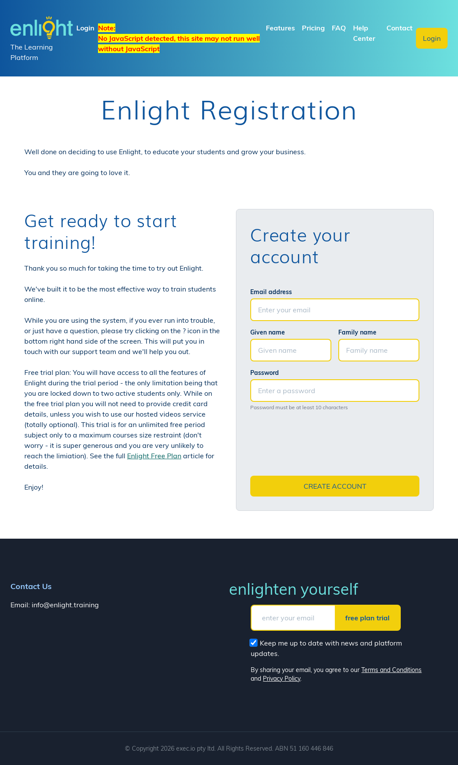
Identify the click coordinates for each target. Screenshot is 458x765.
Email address (271, 292)
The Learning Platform (41, 38)
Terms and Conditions (391, 670)
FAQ (339, 27)
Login (432, 38)
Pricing (313, 27)
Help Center (364, 33)
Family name (357, 332)
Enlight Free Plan (154, 455)
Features (280, 27)
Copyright (145, 748)
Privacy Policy (281, 678)
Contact (399, 27)
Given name (267, 332)
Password (264, 373)
